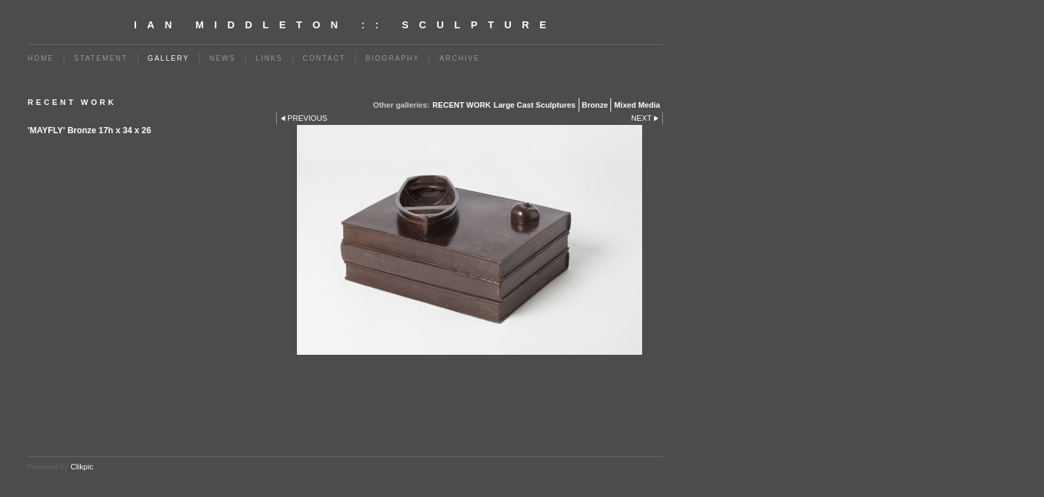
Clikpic (81, 466)
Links (268, 58)
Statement (101, 58)
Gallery (168, 58)
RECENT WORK (461, 105)
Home (41, 58)
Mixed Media (637, 105)
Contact (324, 58)
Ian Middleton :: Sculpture (345, 24)
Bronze (595, 105)
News (222, 58)
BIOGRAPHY (392, 58)
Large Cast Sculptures (535, 105)
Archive (459, 58)
